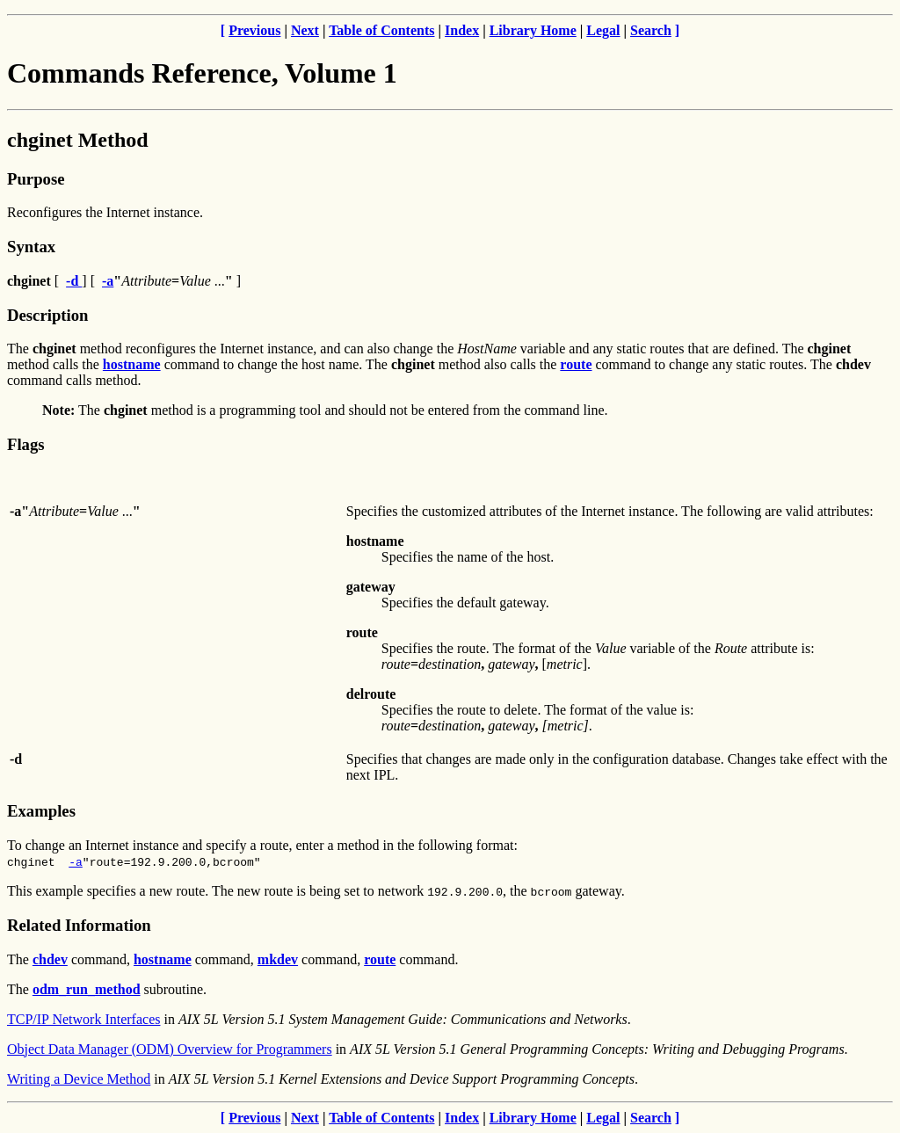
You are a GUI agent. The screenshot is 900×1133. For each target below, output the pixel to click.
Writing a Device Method (78, 1078)
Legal (603, 30)
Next (305, 30)
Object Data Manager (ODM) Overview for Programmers (169, 1049)
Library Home (533, 30)
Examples (41, 811)
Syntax (31, 246)
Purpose (35, 179)
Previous (254, 30)
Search (650, 30)
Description (47, 315)
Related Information (79, 925)
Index (462, 30)
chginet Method (78, 139)
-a (76, 861)
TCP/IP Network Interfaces (83, 1019)
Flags (26, 444)
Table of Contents (381, 30)
